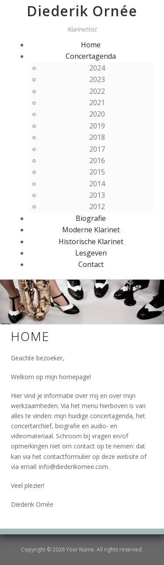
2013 (97, 195)
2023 (97, 79)
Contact (91, 264)
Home (91, 45)
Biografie (91, 218)
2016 (97, 160)
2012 (97, 206)
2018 (97, 137)
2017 (97, 149)
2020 (97, 114)
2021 (97, 102)
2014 (97, 183)
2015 (97, 172)
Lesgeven (91, 253)
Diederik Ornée (82, 10)
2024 (97, 68)
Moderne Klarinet (91, 230)
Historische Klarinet (91, 241)
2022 (97, 91)
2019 (97, 126)
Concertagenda (91, 56)
